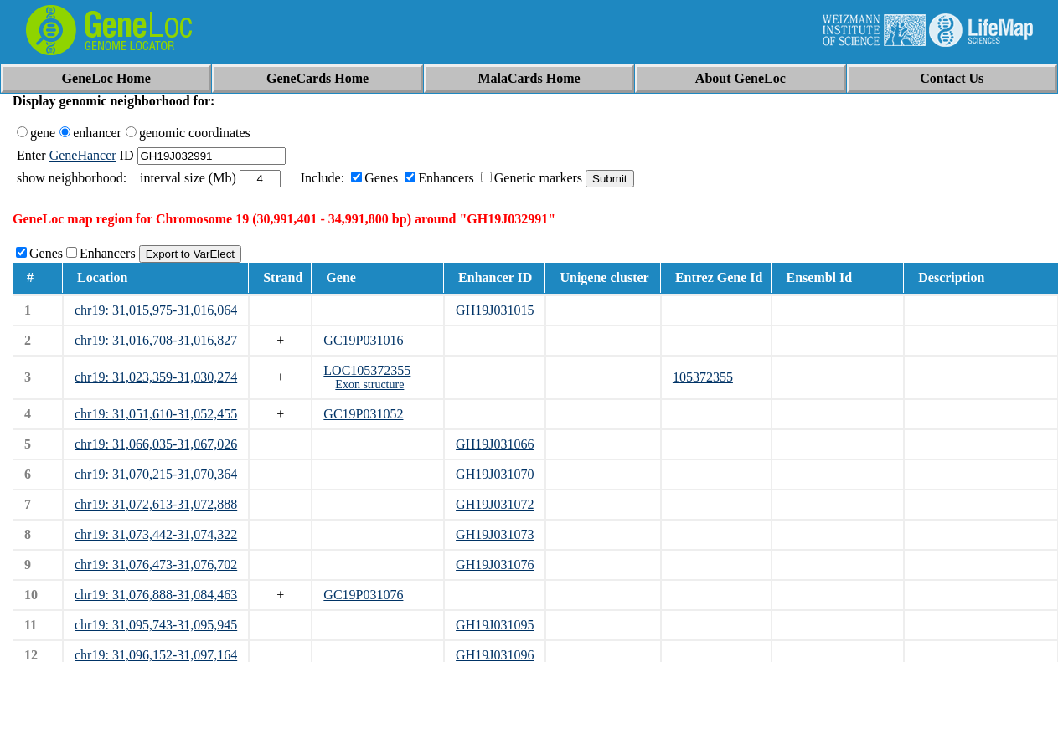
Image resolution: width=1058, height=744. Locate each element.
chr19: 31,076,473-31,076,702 (156, 564)
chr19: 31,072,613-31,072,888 (156, 504)
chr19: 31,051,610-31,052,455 (156, 414)
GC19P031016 (363, 340)
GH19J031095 (495, 625)
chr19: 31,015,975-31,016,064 (156, 310)
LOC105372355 (366, 370)
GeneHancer (82, 155)
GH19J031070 (495, 474)
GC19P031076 (363, 595)
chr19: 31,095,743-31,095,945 (156, 625)
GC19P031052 (363, 414)
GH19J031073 (495, 534)
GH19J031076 (495, 564)
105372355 (703, 377)
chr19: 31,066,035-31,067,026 (156, 444)
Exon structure (369, 384)
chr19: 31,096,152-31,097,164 (156, 655)
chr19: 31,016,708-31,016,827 (156, 340)
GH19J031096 (495, 655)
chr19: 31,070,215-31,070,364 (156, 474)
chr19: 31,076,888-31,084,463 (156, 595)
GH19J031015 (495, 310)
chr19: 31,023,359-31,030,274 (156, 377)
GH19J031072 (495, 504)
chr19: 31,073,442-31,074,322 (156, 534)
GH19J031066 (495, 444)
